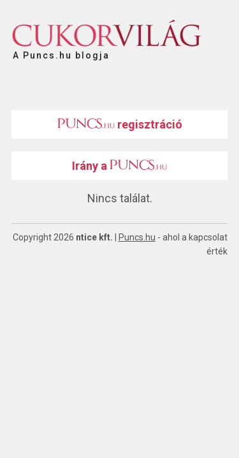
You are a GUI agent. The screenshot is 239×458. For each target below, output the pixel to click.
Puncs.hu (137, 237)
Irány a (119, 165)
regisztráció (119, 124)
